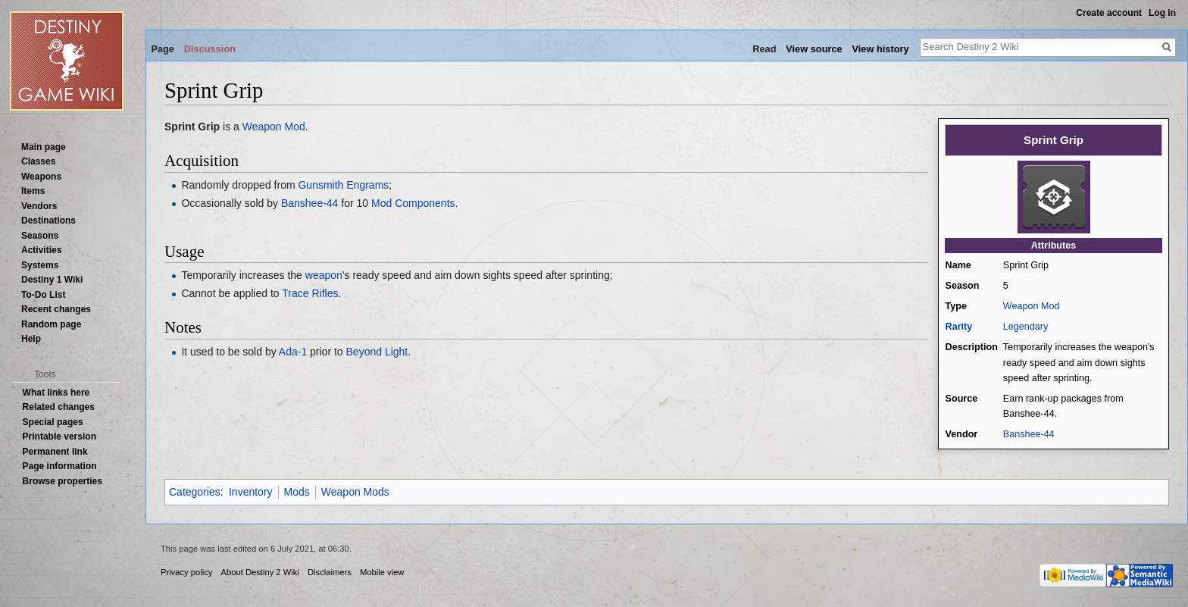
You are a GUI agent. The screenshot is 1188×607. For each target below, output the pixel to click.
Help (31, 338)
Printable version (59, 436)
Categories (194, 492)
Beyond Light (377, 352)
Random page (51, 324)
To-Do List (43, 294)
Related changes (59, 407)
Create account (1109, 13)
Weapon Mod (1031, 306)
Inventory (251, 492)
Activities (41, 250)
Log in (1162, 13)
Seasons (39, 235)
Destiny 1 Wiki (52, 279)
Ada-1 (293, 352)
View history (880, 49)
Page (162, 49)
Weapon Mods (355, 492)
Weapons (41, 176)
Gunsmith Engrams (343, 185)
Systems (39, 265)
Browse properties (62, 481)
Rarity (959, 326)
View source (814, 49)
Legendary (1026, 326)
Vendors (39, 206)
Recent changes (56, 309)
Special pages (53, 422)
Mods (297, 492)
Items (33, 191)
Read (764, 49)
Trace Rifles (310, 293)
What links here (56, 392)
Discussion (210, 49)
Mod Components (413, 203)
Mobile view (382, 572)
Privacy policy (186, 572)
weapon (323, 275)
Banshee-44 (1029, 434)
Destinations (48, 220)
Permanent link (55, 451)
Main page (43, 147)
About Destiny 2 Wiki (260, 572)
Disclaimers (330, 572)
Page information (60, 466)
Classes (38, 161)
